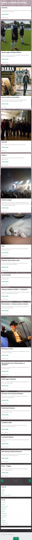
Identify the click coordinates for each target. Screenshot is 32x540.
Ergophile (3, 489)
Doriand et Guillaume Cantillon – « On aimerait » (15, 289)
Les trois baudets (6, 275)
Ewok (3, 246)
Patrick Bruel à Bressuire (8, 408)
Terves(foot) (4, 522)
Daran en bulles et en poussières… (11, 97)
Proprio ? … (5, 155)
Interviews (4, 7)
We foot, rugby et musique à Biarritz (11, 52)
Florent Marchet (4, 515)
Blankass (3, 511)
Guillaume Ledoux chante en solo (10, 260)
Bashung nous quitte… (8, 348)
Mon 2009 (4, 142)
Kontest (3, 491)
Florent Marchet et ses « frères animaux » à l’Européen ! (13, 364)
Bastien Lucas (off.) (5, 506)
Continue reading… (5, 14)
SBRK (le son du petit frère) (6, 495)
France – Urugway (6, 466)
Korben (3, 493)
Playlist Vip (3, 520)
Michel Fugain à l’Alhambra (9, 379)
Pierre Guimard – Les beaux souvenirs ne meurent (15, 304)
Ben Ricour (3, 509)
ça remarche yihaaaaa (7, 437)
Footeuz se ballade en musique (14, 2)
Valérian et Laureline (5, 524)
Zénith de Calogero (7, 200)
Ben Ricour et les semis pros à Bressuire (12, 393)
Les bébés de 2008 (6, 422)
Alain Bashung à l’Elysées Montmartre (12, 451)
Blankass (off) (4, 513)
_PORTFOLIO (4, 502)
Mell (2, 518)
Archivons (3, 504)
